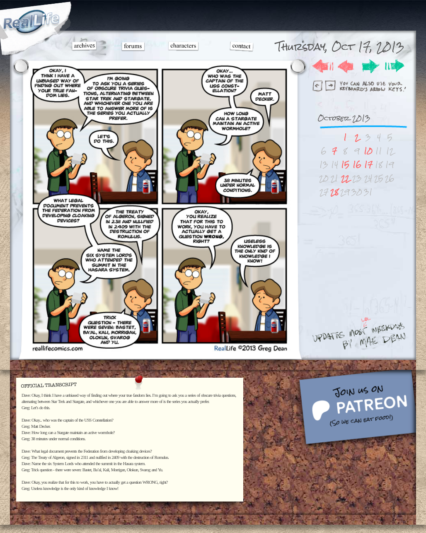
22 (345, 178)
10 (368, 151)
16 (357, 164)
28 (334, 192)
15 (345, 164)
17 (368, 164)
